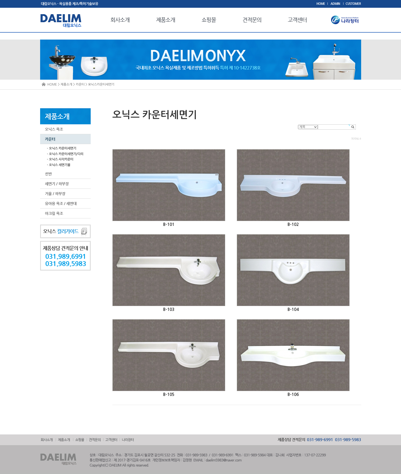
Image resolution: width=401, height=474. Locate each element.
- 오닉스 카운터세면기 (61, 148)
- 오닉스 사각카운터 (60, 159)
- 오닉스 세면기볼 (58, 165)
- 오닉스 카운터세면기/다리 (65, 154)
